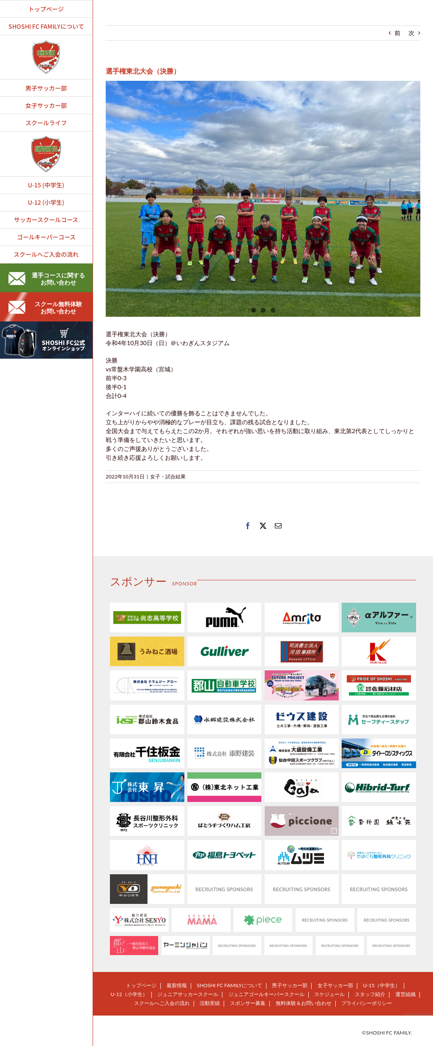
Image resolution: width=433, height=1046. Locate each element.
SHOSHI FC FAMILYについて (229, 985)
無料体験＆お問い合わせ (304, 1003)
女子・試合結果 (168, 476)
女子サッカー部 (335, 985)
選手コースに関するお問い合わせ (46, 279)
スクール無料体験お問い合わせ (45, 307)
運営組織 (405, 994)
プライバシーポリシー (366, 1003)
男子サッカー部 (289, 985)
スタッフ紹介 (370, 994)
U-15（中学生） (381, 985)
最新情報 (177, 985)
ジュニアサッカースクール (187, 994)
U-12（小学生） (128, 994)
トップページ (141, 985)
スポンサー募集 (248, 1003)
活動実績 (210, 1003)
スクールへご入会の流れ (162, 1003)
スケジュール (329, 994)
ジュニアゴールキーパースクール (266, 994)
